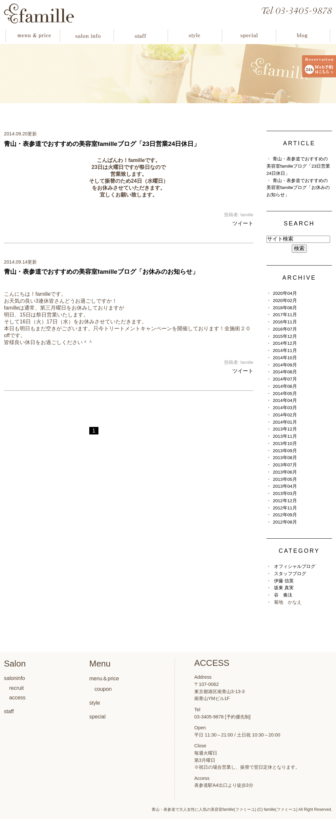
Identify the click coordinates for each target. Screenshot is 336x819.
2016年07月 (285, 329)
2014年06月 (285, 386)
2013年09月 (285, 450)
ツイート (242, 223)
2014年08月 (285, 371)
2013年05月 (285, 479)
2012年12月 (285, 500)
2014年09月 (285, 365)
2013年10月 (285, 443)
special (97, 716)
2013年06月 (285, 472)
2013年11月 (285, 436)
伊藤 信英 (284, 580)
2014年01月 (285, 422)
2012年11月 (285, 507)
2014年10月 (285, 357)
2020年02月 (285, 300)
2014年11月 (285, 350)
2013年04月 (285, 486)
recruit (16, 688)
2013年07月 (285, 464)
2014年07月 (285, 379)
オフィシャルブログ (294, 566)
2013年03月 (285, 493)
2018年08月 (285, 307)
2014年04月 (285, 400)
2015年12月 (285, 336)
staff (9, 711)
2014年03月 (285, 407)
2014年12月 (285, 343)
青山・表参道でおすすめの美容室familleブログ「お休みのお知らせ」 (101, 271)
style (94, 703)
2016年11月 (285, 321)
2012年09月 (285, 514)
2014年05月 (285, 393)
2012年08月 (285, 522)
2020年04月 (285, 293)
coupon (103, 689)
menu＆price (104, 678)
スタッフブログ (290, 573)
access (17, 697)
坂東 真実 (284, 587)
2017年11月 (285, 314)
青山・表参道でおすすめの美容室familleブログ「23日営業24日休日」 (102, 143)
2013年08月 (285, 457)
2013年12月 (285, 429)
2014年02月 (285, 414)
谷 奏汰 (283, 595)
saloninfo (14, 678)
